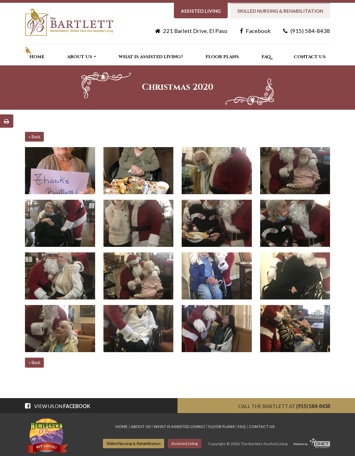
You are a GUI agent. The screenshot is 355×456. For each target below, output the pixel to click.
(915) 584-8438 (306, 30)
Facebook (255, 30)
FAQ (266, 57)
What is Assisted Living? (151, 57)
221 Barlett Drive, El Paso (191, 30)
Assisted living (201, 11)
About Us (81, 57)
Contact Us (310, 57)
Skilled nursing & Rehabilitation (280, 11)
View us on (57, 406)
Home (36, 57)
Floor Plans (222, 57)
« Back (34, 136)
